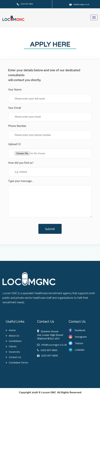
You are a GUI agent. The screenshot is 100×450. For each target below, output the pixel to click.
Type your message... (21, 181)
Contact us (13, 357)
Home (11, 330)
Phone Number (17, 126)
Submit (50, 229)
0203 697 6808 (47, 355)
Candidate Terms (17, 362)
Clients (11, 346)
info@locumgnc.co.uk (79, 4)
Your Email (14, 108)
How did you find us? (20, 163)
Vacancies (13, 351)
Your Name (14, 89)
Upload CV (14, 144)
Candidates (13, 341)
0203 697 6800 (25, 4)
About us (12, 335)
